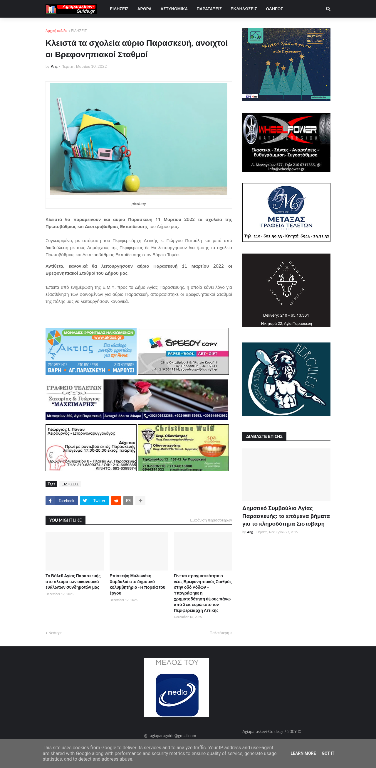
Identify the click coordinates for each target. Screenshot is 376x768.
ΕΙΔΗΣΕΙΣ (79, 30)
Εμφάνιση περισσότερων (211, 520)
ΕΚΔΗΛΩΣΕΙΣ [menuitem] (244, 8)
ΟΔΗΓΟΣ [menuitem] (274, 8)
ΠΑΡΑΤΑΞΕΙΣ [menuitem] (209, 8)
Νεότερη (55, 632)
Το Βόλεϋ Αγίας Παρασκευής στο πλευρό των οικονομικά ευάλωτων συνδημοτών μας (73, 581)
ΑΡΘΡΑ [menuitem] (144, 8)
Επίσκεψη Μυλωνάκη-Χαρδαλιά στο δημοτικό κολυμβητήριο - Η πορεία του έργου (137, 584)
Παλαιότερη (219, 632)
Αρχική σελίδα (57, 30)
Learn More (303, 753)
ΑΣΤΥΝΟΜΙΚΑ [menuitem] (174, 8)
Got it (328, 753)
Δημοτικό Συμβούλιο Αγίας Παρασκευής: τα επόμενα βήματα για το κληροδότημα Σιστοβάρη (286, 515)
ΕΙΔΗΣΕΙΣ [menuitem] (119, 8)
